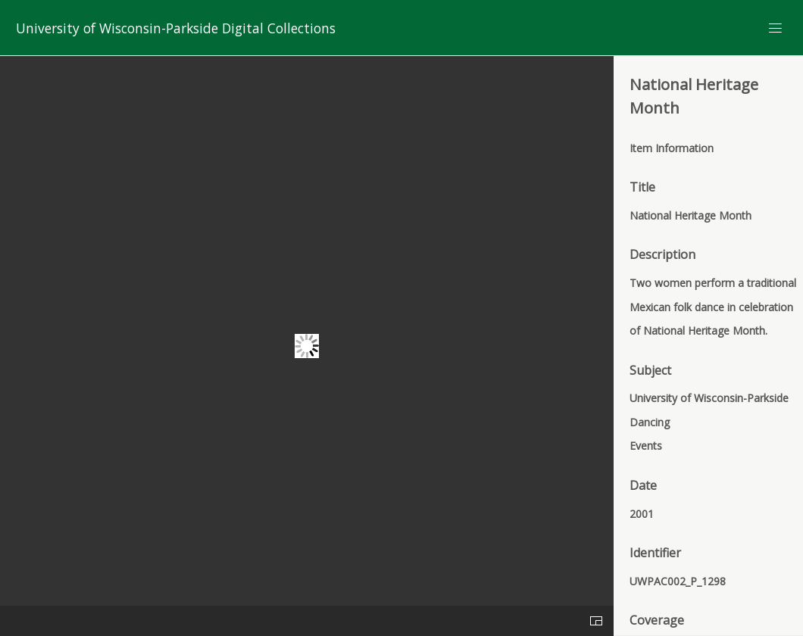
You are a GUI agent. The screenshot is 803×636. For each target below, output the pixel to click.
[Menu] (776, 28)
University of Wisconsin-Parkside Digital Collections (176, 28)
